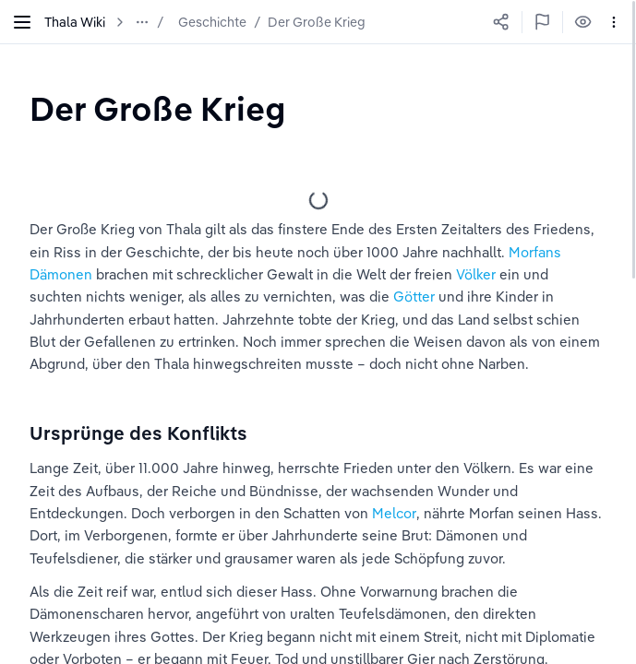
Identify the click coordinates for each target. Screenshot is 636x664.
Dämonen (61, 274)
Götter (414, 296)
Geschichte (212, 22)
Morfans (535, 252)
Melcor (394, 513)
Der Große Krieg (317, 22)
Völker (476, 274)
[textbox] (157, 108)
